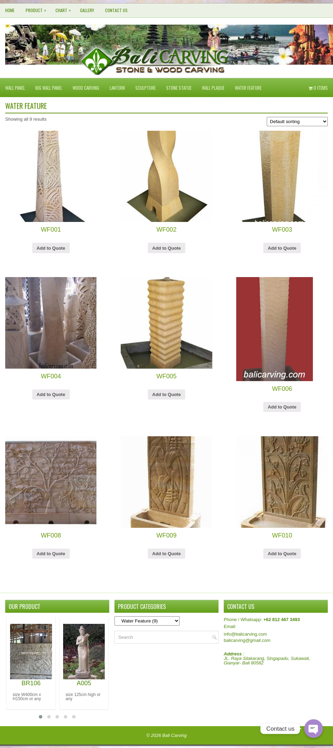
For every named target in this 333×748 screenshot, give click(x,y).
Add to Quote (51, 248)
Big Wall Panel (48, 87)
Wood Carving (85, 87)
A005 (84, 683)
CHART (65, 8)
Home (10, 10)
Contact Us (116, 10)
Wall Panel (15, 87)
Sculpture (145, 87)
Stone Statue (178, 87)
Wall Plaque (213, 87)
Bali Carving (174, 735)
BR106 (31, 683)
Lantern (117, 87)
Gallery (87, 10)
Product (38, 8)
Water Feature (248, 87)
